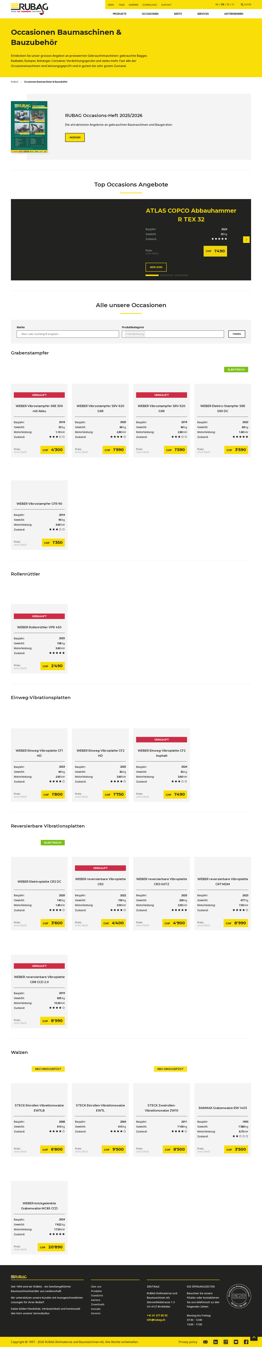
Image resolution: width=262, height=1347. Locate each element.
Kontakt (166, 4)
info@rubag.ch (156, 1320)
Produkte (96, 1291)
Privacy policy (188, 1342)
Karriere (133, 4)
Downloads (150, 4)
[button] (246, 239)
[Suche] (246, 4)
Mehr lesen (156, 267)
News (111, 4)
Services (96, 1313)
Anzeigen (75, 137)
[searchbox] (68, 334)
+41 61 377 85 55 (157, 1315)
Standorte (97, 1295)
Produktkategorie (133, 327)
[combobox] (68, 334)
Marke (21, 327)
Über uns (96, 1286)
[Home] (14, 82)
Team (121, 4)
